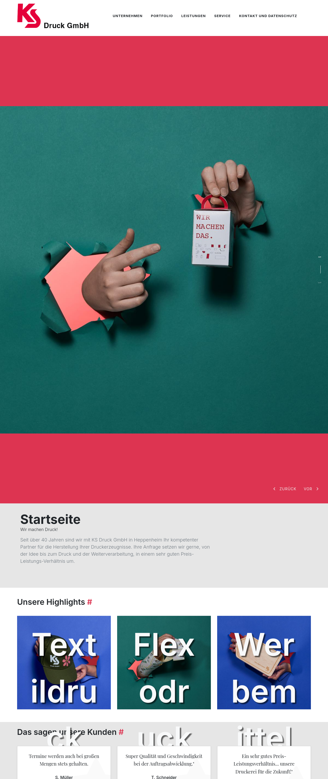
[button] (285, 489)
